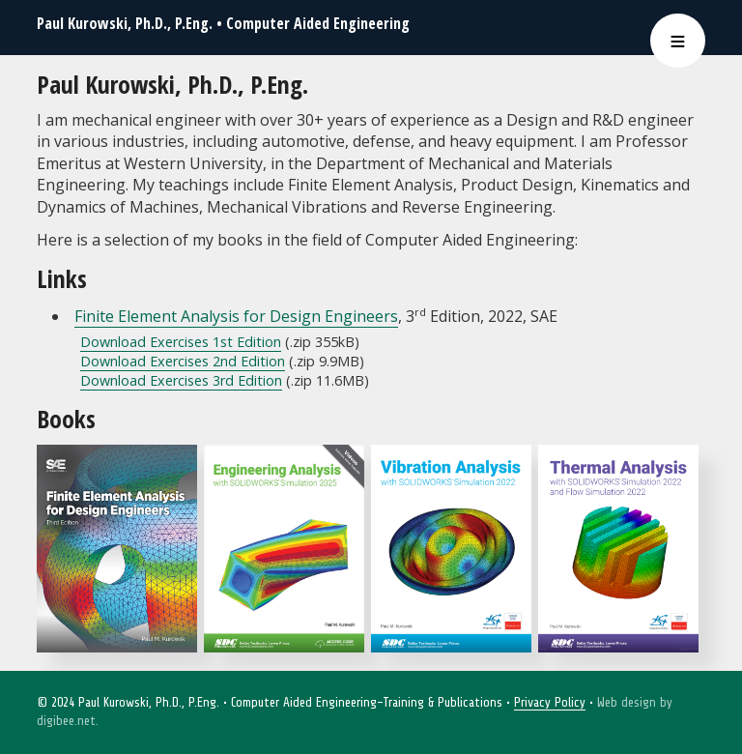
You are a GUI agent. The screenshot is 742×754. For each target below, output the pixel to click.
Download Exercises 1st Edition (180, 342)
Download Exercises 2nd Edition (182, 361)
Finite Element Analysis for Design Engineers (236, 316)
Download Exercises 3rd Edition (181, 380)
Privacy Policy (549, 702)
